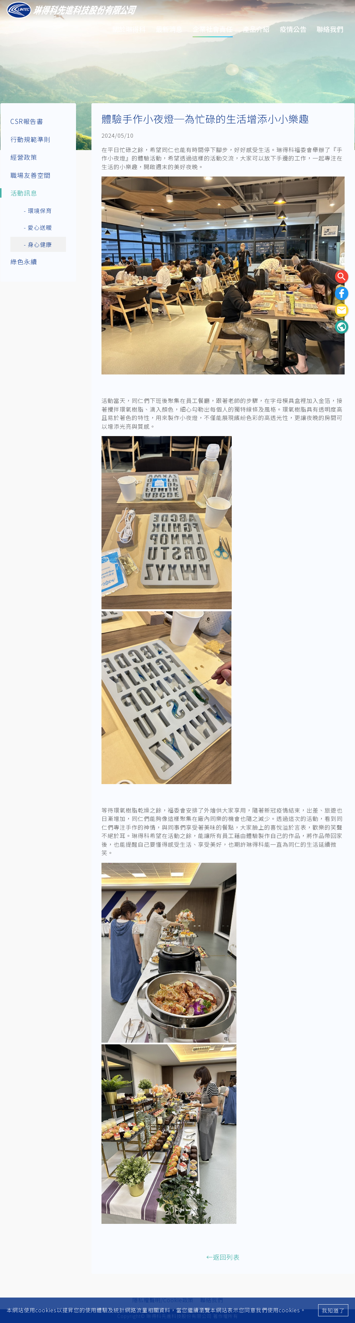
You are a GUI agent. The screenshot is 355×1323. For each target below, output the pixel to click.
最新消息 (169, 29)
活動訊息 (23, 192)
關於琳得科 (129, 29)
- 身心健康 (38, 244)
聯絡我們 (329, 29)
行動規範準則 (30, 139)
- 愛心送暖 (38, 227)
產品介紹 (256, 29)
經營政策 (23, 156)
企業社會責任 (213, 29)
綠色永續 (23, 261)
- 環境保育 (38, 210)
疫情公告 (293, 29)
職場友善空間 (30, 175)
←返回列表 (223, 1256)
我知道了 (333, 1310)
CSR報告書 (26, 121)
